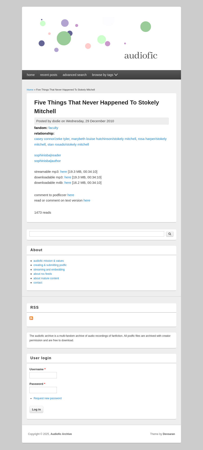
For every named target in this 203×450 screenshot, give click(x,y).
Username (37, 369)
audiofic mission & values (48, 260)
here (63, 171)
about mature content (46, 278)
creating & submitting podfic (49, 265)
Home (30, 89)
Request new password (48, 398)
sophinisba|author (47, 161)
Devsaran (169, 434)
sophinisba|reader (47, 155)
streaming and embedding (49, 269)
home (31, 75)
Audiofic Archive (61, 434)
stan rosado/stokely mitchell (68, 144)
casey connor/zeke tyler (52, 139)
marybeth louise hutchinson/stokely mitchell (103, 139)
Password (37, 384)
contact (37, 282)
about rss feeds (42, 273)
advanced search (75, 75)
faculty (53, 128)
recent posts (48, 75)
